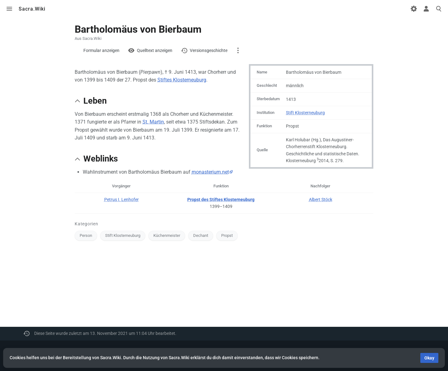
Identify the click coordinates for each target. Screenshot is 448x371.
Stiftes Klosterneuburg (181, 80)
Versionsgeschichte (208, 50)
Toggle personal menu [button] (426, 8)
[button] (77, 101)
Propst (227, 235)
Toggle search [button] (438, 8)
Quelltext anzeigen (154, 50)
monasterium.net (210, 172)
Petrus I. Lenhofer (121, 199)
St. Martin (153, 122)
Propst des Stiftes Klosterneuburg (220, 199)
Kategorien (86, 223)
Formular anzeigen (101, 50)
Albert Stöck (320, 199)
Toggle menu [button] (9, 8)
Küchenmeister (166, 235)
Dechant (200, 235)
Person (86, 235)
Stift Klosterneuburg (305, 112)
